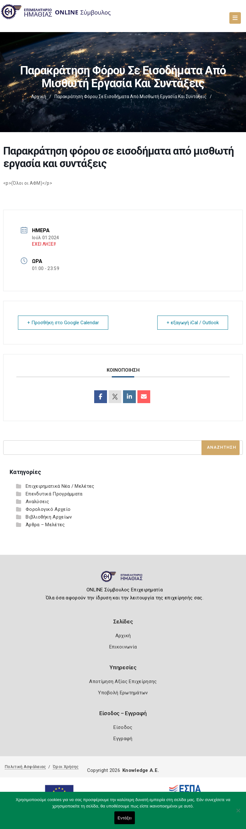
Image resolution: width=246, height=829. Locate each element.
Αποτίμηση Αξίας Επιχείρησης (123, 681)
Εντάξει (125, 818)
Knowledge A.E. (140, 770)
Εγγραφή (122, 738)
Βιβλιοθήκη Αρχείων (49, 517)
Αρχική (38, 96)
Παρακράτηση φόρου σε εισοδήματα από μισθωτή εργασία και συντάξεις (130, 96)
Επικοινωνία (123, 647)
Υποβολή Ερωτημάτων (123, 693)
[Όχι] (238, 813)
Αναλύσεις (37, 501)
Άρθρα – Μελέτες (45, 525)
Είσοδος (122, 727)
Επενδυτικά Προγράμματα (54, 494)
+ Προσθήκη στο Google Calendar (63, 323)
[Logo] (123, 579)
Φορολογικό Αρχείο (48, 509)
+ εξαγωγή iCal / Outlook (193, 323)
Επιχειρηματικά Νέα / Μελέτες (60, 486)
